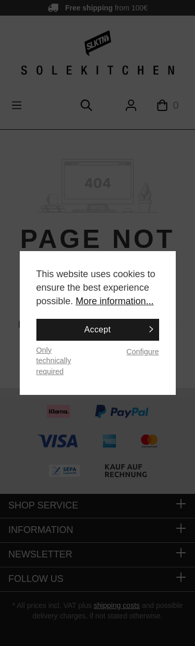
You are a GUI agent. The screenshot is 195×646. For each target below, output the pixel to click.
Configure (142, 351)
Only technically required (53, 361)
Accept (97, 329)
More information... (115, 301)
